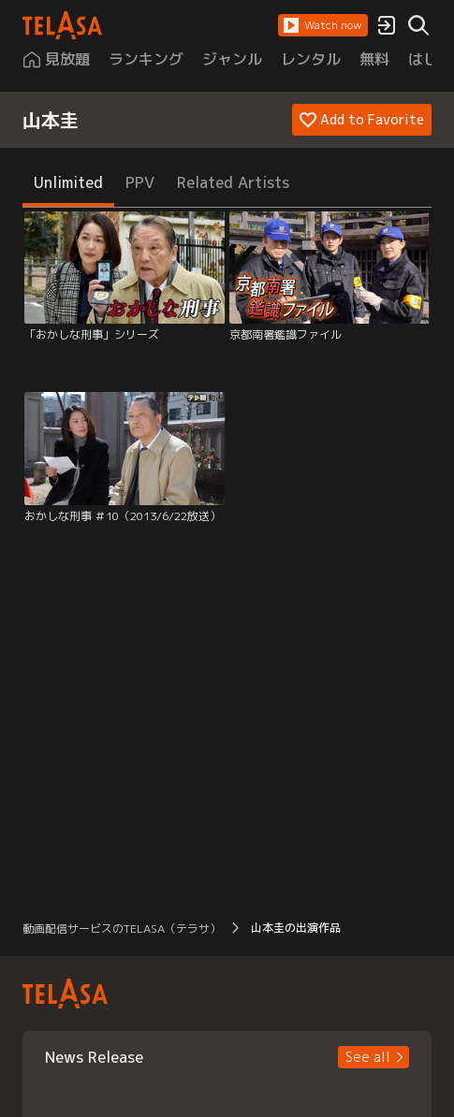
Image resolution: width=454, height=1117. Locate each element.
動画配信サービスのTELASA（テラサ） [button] (121, 928)
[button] (323, 25)
